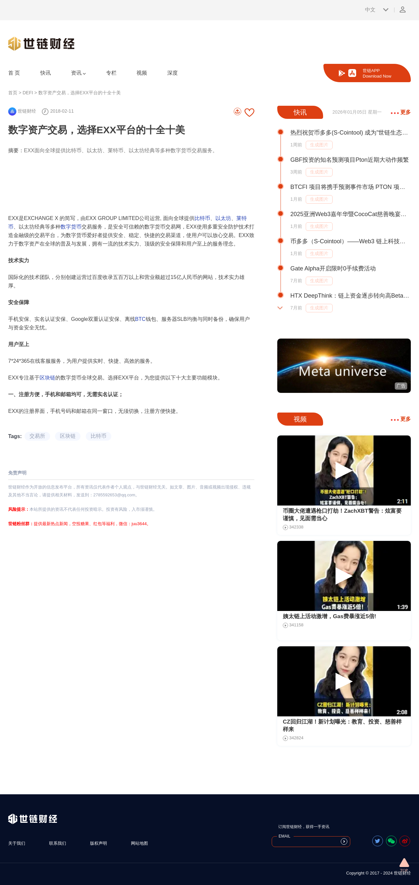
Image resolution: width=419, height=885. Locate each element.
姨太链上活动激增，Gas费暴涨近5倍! (329, 616)
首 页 (14, 73)
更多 (401, 112)
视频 (142, 73)
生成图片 (319, 144)
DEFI (28, 92)
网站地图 (139, 843)
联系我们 (57, 843)
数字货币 (71, 227)
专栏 (111, 73)
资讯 (78, 73)
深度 (172, 73)
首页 (12, 92)
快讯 (45, 73)
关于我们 (16, 843)
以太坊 (223, 218)
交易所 (37, 436)
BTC (140, 319)
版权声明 (98, 843)
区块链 (47, 377)
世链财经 (22, 111)
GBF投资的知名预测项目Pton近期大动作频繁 (349, 160)
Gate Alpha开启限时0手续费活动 (333, 268)
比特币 (202, 218)
